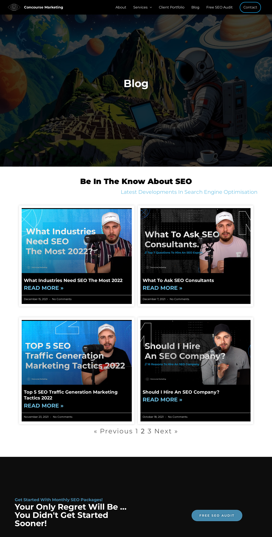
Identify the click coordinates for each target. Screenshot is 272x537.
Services (140, 7)
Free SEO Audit (219, 7)
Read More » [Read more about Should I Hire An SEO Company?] (162, 399)
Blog (195, 7)
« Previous (113, 431)
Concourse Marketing (43, 7)
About (121, 7)
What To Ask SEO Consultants (178, 280)
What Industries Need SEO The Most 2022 (73, 280)
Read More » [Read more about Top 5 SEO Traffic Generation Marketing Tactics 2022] (44, 405)
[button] (250, 7)
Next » (166, 431)
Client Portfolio (171, 7)
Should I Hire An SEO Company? (181, 392)
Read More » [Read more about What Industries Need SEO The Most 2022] (44, 288)
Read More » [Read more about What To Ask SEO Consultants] (162, 288)
